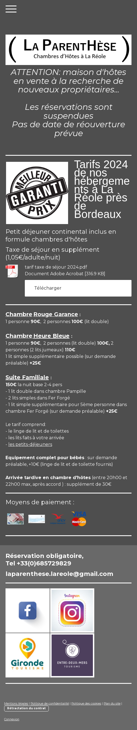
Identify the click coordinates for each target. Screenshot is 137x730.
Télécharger (47, 288)
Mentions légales (16, 703)
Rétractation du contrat (26, 708)
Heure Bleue (51, 335)
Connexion (11, 719)
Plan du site (112, 703)
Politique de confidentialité (50, 703)
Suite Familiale (27, 377)
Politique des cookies (86, 703)
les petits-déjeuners (30, 444)
